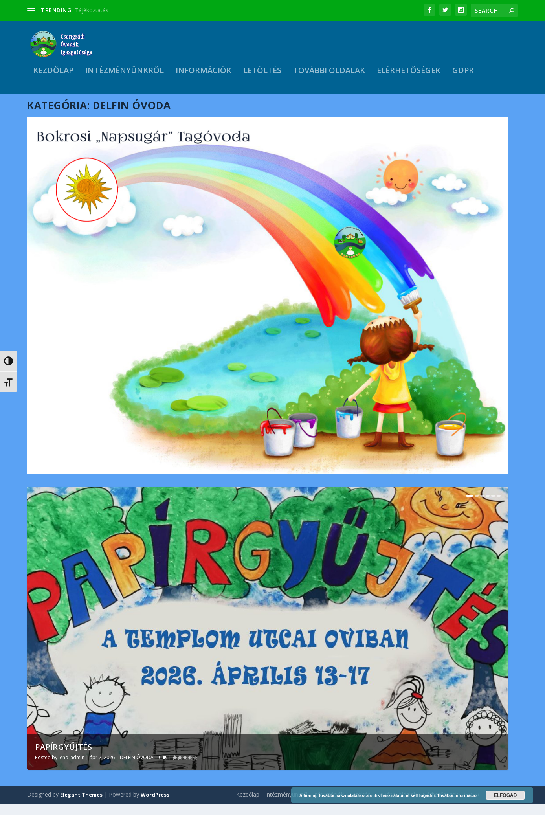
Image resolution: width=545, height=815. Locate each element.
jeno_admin (71, 769)
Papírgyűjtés (63, 758)
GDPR (463, 74)
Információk (203, 74)
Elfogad (505, 795)
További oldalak (329, 74)
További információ (457, 795)
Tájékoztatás (91, 10)
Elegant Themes (81, 805)
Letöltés (262, 74)
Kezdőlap (53, 74)
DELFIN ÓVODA (137, 769)
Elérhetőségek (408, 74)
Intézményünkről (124, 74)
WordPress (155, 805)
